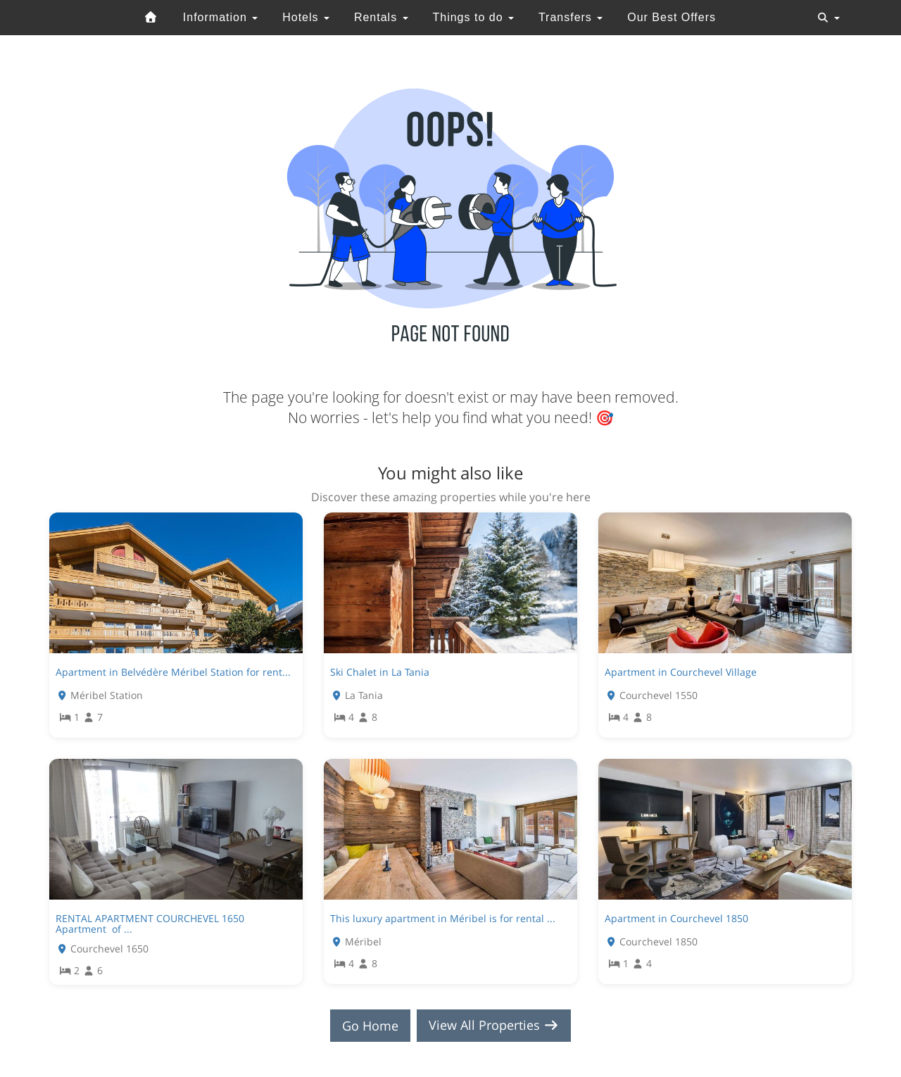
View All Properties (494, 1025)
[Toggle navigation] (828, 17)
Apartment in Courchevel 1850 (676, 918)
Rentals (381, 17)
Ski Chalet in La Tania (379, 672)
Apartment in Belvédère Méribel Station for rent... (173, 672)
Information (220, 17)
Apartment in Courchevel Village (681, 672)
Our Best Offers (671, 17)
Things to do (473, 17)
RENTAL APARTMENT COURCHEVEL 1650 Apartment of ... (150, 924)
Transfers (570, 17)
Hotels (305, 17)
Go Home (370, 1025)
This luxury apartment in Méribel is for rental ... (442, 918)
